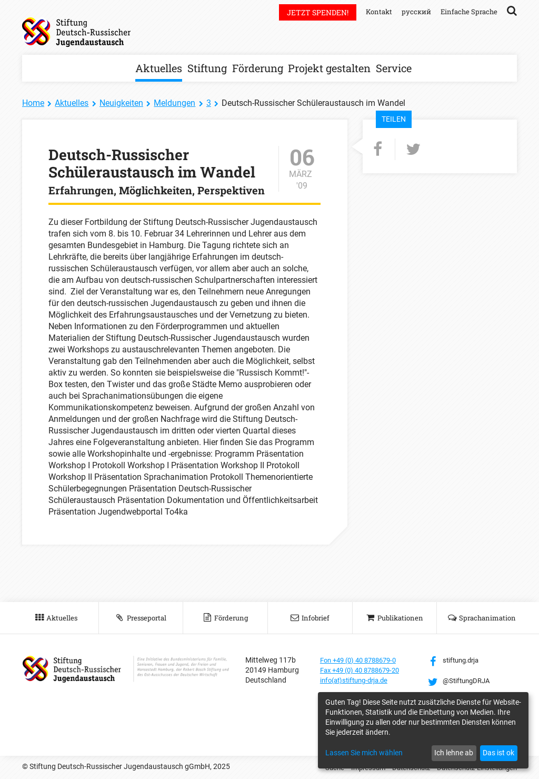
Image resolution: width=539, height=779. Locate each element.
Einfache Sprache (467, 11)
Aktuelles (158, 68)
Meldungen (174, 103)
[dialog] (423, 730)
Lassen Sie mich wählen (364, 752)
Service (394, 68)
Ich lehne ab (453, 752)
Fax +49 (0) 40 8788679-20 (364, 670)
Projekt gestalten (329, 68)
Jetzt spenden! (311, 12)
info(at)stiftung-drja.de (357, 680)
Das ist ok (498, 752)
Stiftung (207, 68)
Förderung (257, 68)
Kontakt (373, 11)
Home (33, 103)
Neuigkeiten (121, 103)
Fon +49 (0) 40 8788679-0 (362, 660)
